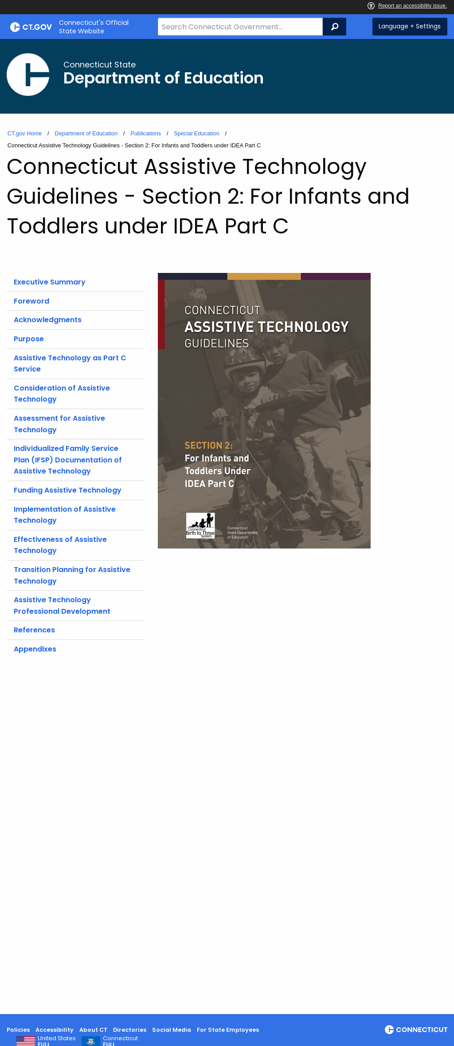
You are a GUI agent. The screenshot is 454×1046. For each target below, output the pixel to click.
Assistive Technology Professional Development (62, 605)
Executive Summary (50, 282)
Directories (129, 1030)
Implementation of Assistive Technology (65, 515)
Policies (18, 1030)
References (34, 630)
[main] (227, 526)
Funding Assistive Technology (67, 490)
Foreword (31, 301)
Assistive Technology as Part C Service (70, 364)
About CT (93, 1030)
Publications (145, 133)
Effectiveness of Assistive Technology (60, 545)
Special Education (196, 133)
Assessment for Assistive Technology (59, 424)
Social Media (171, 1030)
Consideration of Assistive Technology (62, 394)
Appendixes (35, 649)
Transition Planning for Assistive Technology (72, 575)
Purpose (29, 339)
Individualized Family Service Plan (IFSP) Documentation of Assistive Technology (68, 459)
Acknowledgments (48, 320)
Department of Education (86, 133)
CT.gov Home (25, 133)
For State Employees (228, 1030)
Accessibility (54, 1030)
